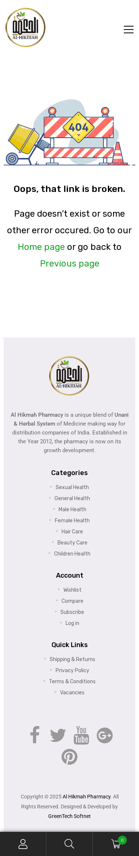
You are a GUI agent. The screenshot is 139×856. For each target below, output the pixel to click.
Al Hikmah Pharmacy (86, 797)
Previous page (69, 263)
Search (69, 844)
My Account (23, 844)
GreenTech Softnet (69, 816)
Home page (41, 247)
